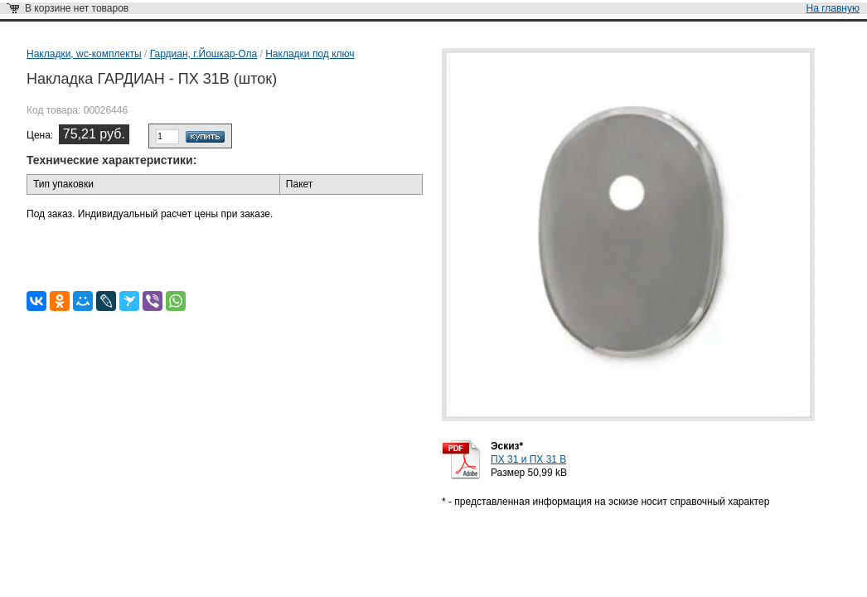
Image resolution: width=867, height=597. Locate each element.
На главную (833, 8)
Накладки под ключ (309, 54)
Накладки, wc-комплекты (84, 54)
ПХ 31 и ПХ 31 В (528, 459)
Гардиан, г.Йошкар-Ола (203, 54)
